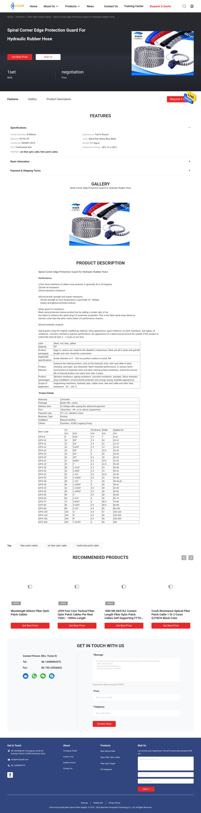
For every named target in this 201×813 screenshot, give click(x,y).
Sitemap (84, 803)
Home (10, 17)
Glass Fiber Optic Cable (110, 757)
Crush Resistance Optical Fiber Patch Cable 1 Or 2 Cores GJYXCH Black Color (170, 614)
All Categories (106, 769)
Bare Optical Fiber (107, 751)
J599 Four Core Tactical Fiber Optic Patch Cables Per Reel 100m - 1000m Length (76, 614)
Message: (98, 655)
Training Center (134, 6)
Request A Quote (180, 99)
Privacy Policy (114, 803)
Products (20, 17)
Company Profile (70, 751)
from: (97, 691)
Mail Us (48, 56)
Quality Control (69, 763)
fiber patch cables (29, 545)
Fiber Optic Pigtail (107, 763)
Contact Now (104, 723)
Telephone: (99, 707)
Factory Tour (68, 757)
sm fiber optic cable (57, 545)
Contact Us (67, 768)
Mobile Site (98, 803)
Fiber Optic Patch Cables (39, 17)
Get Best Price (20, 56)
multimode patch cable (88, 545)
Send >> (146, 789)
